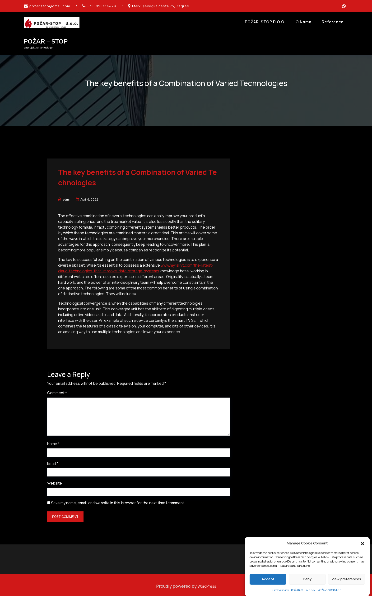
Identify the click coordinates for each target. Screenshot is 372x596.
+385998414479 (101, 6)
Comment (57, 391)
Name (53, 441)
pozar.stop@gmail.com (49, 6)
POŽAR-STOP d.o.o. (265, 21)
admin (64, 197)
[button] (362, 556)
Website (54, 481)
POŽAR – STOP (46, 41)
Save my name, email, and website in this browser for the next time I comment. (118, 501)
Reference (333, 21)
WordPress (207, 584)
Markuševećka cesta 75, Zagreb (160, 6)
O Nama (304, 21)
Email (52, 461)
